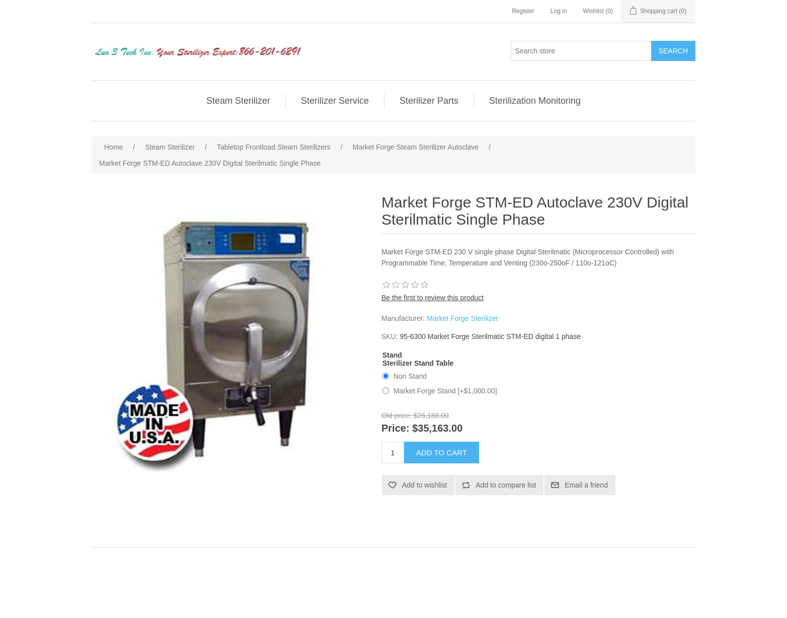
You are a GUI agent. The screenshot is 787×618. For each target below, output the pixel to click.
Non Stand (410, 376)
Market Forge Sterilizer (462, 318)
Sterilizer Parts (429, 101)
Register (523, 11)
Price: (395, 428)
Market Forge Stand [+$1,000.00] (445, 391)
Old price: (396, 415)
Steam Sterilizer (238, 101)
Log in (558, 11)
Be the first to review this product (432, 298)
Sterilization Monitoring (535, 101)
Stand (392, 355)
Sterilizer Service (335, 101)
